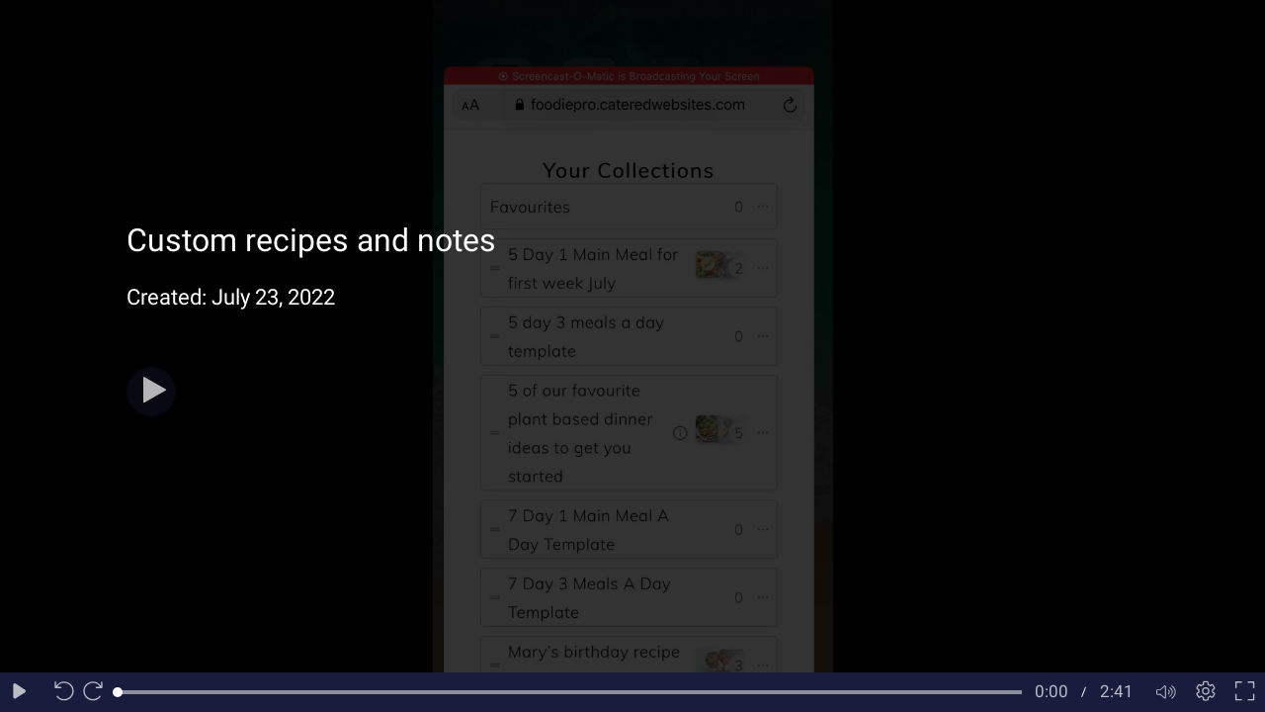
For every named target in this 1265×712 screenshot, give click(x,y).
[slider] (570, 692)
